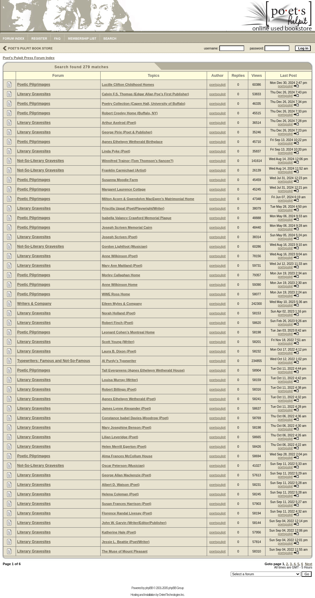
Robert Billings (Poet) (119, 389)
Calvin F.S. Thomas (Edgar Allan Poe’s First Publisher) (145, 94)
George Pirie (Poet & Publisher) (127, 132)
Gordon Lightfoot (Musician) (124, 246)
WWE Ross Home (116, 294)
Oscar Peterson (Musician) (123, 465)
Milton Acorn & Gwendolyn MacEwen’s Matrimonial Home (148, 199)
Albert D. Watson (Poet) (120, 484)
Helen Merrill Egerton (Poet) (124, 446)
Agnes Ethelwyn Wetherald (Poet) (129, 399)
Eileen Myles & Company (122, 303)
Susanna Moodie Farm (120, 180)
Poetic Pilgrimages (33, 84)
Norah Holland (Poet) (118, 313)
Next (308, 564)
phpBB (149, 588)
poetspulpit (217, 84)
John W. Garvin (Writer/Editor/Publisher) (134, 523)
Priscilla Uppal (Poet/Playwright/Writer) (133, 208)
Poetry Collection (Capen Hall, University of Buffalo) (143, 103)
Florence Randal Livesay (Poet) (127, 513)
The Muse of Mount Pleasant (125, 551)
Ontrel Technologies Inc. (171, 594)
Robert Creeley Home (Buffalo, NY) (130, 113)
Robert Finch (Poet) (117, 323)
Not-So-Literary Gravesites (40, 161)
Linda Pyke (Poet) (116, 151)
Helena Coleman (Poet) (120, 494)
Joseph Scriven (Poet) (120, 237)
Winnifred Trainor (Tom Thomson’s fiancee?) (137, 161)
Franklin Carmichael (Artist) (124, 170)
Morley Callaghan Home (121, 275)
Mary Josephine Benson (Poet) (126, 427)
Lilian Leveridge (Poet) (120, 437)
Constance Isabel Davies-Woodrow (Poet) (135, 418)
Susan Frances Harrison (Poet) (126, 504)
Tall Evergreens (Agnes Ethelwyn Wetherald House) (143, 370)
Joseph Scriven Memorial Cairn (127, 227)
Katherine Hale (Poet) (119, 532)
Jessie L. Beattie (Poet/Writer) (126, 542)
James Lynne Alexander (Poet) (126, 408)
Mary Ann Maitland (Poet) (122, 265)
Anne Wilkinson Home (120, 284)
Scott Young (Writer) (118, 342)
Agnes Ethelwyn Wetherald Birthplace (132, 142)
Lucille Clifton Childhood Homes (128, 84)
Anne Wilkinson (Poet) (120, 256)
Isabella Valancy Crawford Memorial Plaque (136, 218)
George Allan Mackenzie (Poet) (126, 475)
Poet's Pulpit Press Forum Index (28, 58)
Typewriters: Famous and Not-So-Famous (53, 361)
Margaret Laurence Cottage (124, 189)
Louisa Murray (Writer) (120, 380)
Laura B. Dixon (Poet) (119, 351)
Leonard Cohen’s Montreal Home (128, 332)
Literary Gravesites (34, 94)
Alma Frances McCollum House (127, 456)
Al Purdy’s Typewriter (119, 361)
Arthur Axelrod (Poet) (119, 122)
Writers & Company (34, 303)
